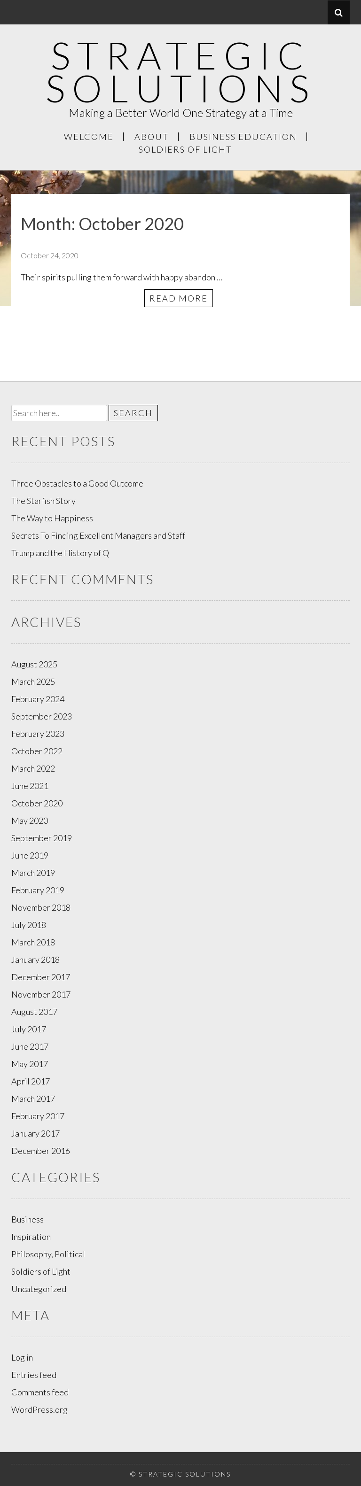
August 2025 (34, 664)
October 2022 (37, 751)
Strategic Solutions (181, 71)
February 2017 (37, 1116)
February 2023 (37, 733)
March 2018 (33, 942)
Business (27, 1219)
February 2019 (37, 890)
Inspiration (31, 1236)
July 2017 (28, 1029)
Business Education (243, 136)
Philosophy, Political (48, 1254)
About (151, 136)
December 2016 (40, 1150)
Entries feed (33, 1375)
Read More (178, 298)
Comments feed (40, 1392)
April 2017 (30, 1081)
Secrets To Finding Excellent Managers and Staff (98, 535)
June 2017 (29, 1046)
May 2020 (29, 820)
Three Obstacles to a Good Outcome (77, 483)
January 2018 (35, 959)
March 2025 (33, 681)
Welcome (89, 136)
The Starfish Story (43, 500)
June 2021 (29, 786)
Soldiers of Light (185, 149)
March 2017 (33, 1098)
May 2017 (29, 1064)
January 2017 (35, 1133)
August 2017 (34, 1011)
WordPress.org (39, 1409)
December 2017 (40, 977)
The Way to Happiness (52, 518)
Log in (22, 1357)
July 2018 (28, 925)
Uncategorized (38, 1289)
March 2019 (33, 872)
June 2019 (29, 855)
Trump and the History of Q (60, 553)
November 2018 (41, 907)
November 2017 (41, 994)
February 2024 (37, 699)
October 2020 (37, 803)
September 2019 (41, 838)
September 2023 (41, 716)
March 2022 (33, 768)
